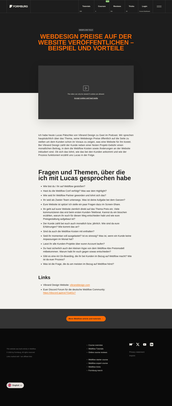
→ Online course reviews (96, 352)
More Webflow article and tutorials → (86, 319)
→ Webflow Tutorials (94, 349)
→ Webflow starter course (97, 359)
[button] (159, 6)
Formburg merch (95, 370)
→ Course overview (94, 345)
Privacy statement (136, 352)
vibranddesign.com (80, 285)
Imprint (132, 356)
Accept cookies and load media (86, 98)
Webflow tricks (94, 367)
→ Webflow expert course (97, 363)
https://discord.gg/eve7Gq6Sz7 (59, 292)
